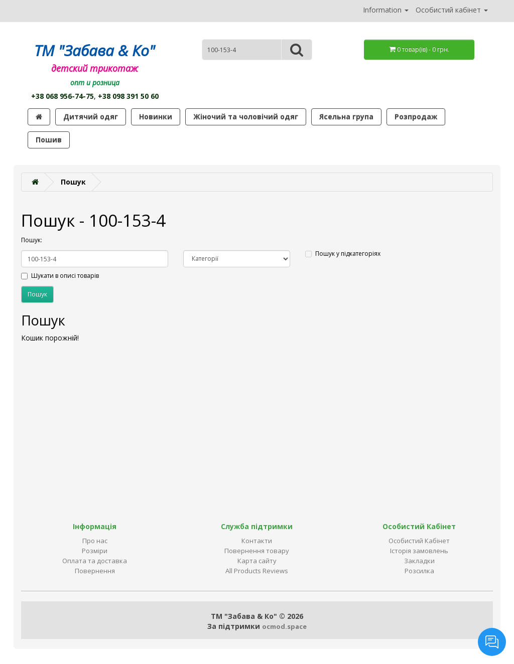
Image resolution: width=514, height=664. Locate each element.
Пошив (49, 139)
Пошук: (31, 240)
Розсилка (419, 570)
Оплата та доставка (94, 560)
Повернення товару (256, 550)
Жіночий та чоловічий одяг (245, 116)
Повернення (95, 570)
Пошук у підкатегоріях (342, 253)
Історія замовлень (419, 550)
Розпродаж (416, 116)
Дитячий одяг (90, 116)
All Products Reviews (256, 570)
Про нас (94, 540)
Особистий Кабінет (419, 540)
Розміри (94, 550)
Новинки (155, 116)
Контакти (256, 540)
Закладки (419, 560)
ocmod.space (284, 626)
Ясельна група (346, 116)
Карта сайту (257, 560)
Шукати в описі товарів (60, 275)
